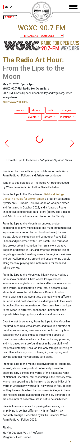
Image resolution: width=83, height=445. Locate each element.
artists (48, 117)
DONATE (10, 17)
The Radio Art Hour (32, 60)
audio (51, 110)
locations (66, 117)
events (32, 117)
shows (36, 110)
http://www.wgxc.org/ (16, 101)
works (20, 110)
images (67, 110)
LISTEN (10, 7)
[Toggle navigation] (73, 7)
